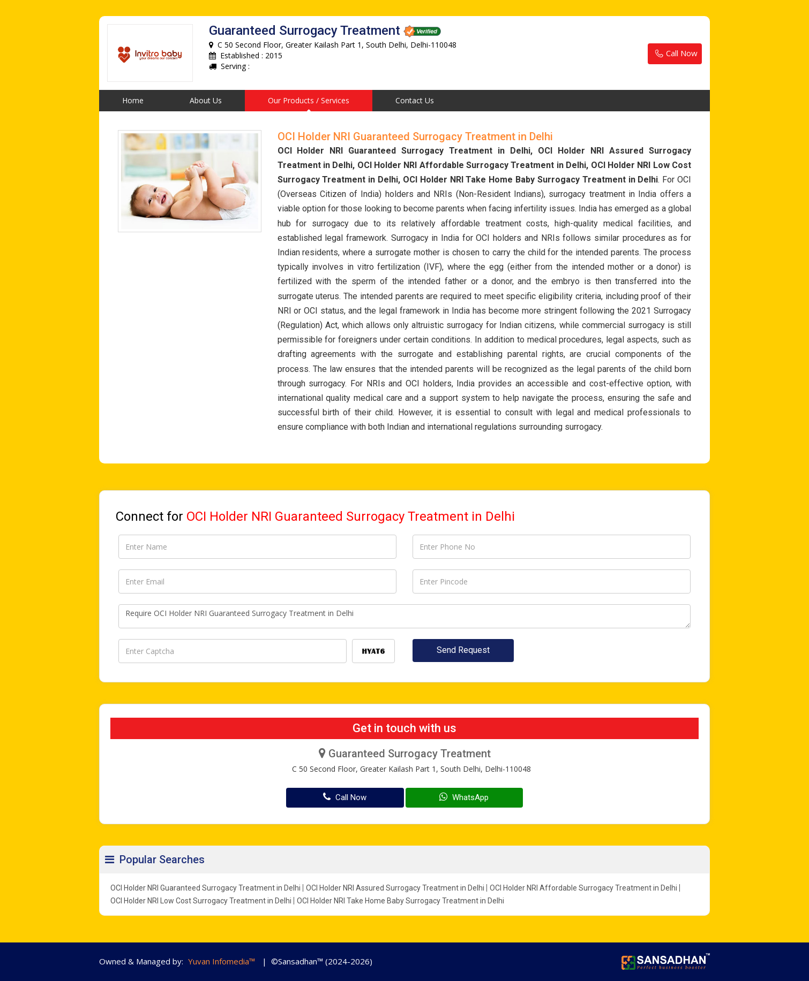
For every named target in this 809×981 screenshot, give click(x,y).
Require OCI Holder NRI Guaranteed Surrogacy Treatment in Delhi (404, 616)
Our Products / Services (308, 100)
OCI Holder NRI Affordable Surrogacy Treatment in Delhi (583, 888)
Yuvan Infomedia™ (221, 961)
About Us (206, 100)
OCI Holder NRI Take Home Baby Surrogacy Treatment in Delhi (400, 900)
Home (133, 100)
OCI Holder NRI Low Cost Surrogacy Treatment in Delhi (200, 900)
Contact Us (414, 100)
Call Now (675, 54)
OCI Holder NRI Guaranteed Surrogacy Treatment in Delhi (205, 888)
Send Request (463, 650)
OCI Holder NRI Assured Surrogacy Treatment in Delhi (395, 888)
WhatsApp (464, 797)
